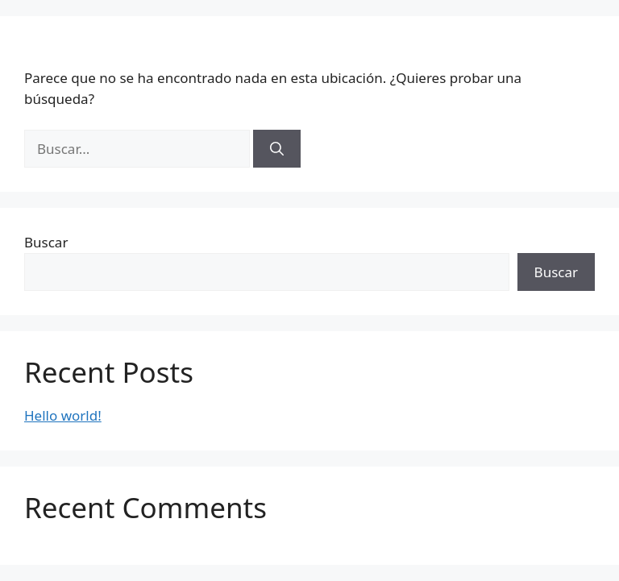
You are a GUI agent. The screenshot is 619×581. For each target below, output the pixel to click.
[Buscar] (277, 149)
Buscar (46, 242)
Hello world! (63, 415)
